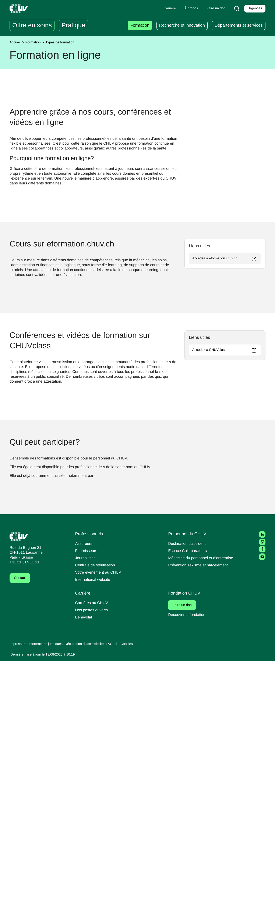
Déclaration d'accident (188, 806)
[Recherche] (236, 8)
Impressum (19, 907)
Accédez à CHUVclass (226, 534)
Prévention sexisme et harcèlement (199, 828)
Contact (20, 841)
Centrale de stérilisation (96, 828)
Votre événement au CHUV (99, 835)
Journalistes (85, 820)
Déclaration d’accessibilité (90, 907)
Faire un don (185, 868)
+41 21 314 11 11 (23, 825)
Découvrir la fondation (188, 877)
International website (94, 842)
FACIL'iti (120, 907)
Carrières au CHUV (92, 865)
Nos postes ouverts (92, 872)
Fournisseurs (86, 813)
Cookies (135, 907)
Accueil (15, 42)
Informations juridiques (48, 907)
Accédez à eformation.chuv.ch (226, 407)
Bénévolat (84, 880)
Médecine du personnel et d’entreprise (202, 820)
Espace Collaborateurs (188, 813)
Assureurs (84, 806)
